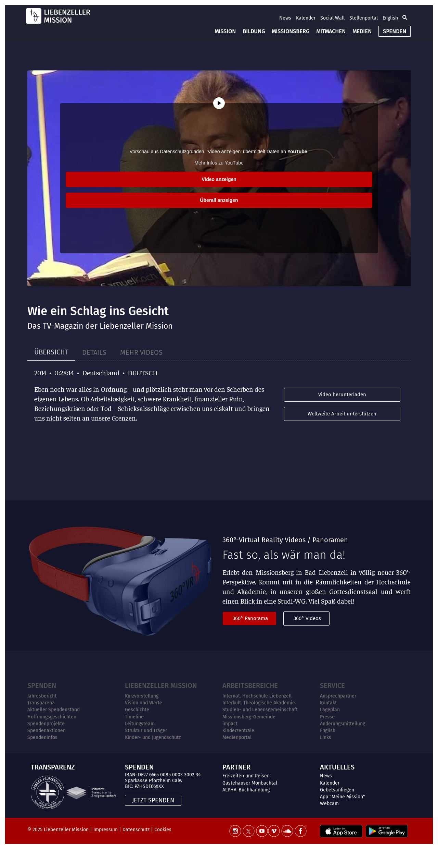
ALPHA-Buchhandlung (246, 790)
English (390, 18)
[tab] (51, 352)
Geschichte (137, 710)
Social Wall (332, 18)
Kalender (305, 18)
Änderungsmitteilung (342, 724)
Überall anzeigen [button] (219, 200)
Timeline (134, 717)
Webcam (329, 803)
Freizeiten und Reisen (246, 776)
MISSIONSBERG (290, 31)
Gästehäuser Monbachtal (249, 783)
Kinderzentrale (238, 730)
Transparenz (40, 703)
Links (325, 737)
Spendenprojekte (46, 724)
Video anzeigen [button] (219, 179)
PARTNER (236, 767)
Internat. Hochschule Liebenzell (257, 696)
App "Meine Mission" (342, 797)
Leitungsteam (140, 724)
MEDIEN (362, 31)
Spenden (41, 685)
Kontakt (328, 703)
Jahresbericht (41, 696)
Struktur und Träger (146, 730)
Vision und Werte (143, 703)
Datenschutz (136, 830)
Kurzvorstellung (141, 696)
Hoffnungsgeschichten (51, 717)
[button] (404, 17)
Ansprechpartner (338, 696)
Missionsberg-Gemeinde (248, 717)
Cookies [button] (162, 830)
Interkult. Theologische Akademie (258, 703)
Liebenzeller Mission (161, 685)
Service (332, 685)
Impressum (105, 830)
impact (229, 724)
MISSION (225, 31)
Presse (327, 717)
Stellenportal (363, 18)
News (285, 18)
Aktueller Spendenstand (53, 710)
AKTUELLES (337, 767)
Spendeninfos (42, 737)
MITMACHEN (331, 31)
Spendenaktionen (46, 730)
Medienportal (237, 737)
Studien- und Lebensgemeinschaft (260, 710)
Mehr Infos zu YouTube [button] (218, 163)
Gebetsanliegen (337, 790)
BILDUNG (254, 31)
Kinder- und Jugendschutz (153, 737)
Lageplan (330, 710)
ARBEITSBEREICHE (250, 685)
